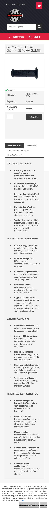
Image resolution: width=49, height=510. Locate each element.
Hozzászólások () (15, 155)
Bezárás (43, 504)
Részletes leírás (14, 145)
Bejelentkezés (10, 4)
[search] (39, 27)
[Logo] (24, 15)
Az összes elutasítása (29, 504)
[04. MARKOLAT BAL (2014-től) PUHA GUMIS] (24, 59)
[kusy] (10, 116)
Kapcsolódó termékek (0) (18, 150)
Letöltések (31, 145)
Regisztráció (21, 4)
